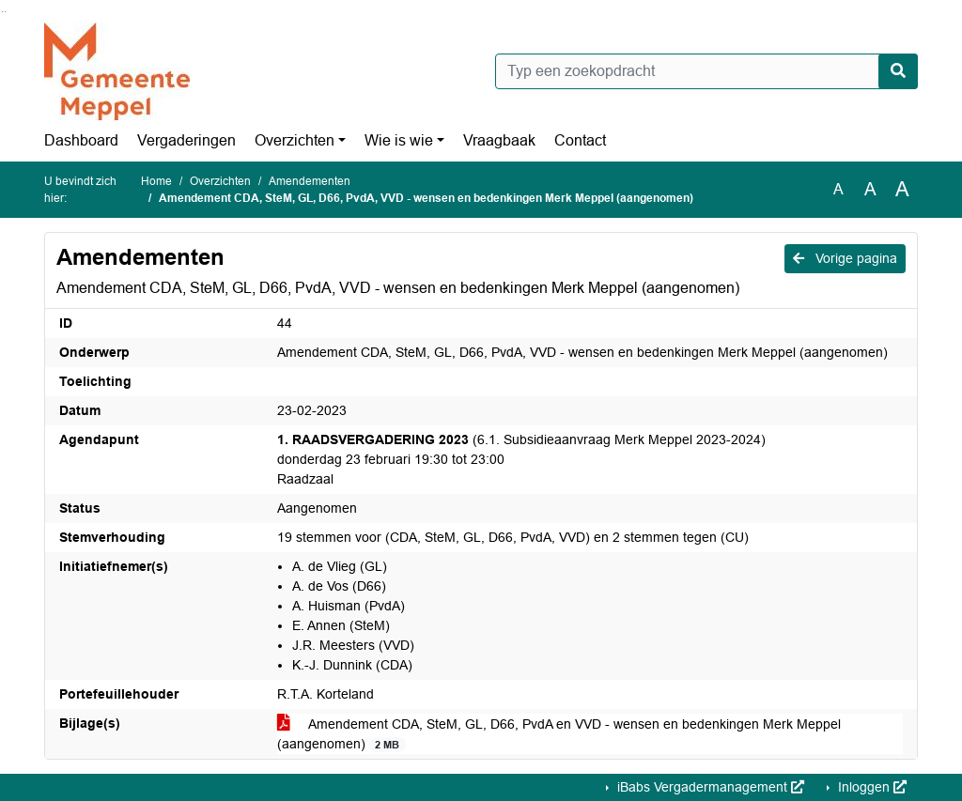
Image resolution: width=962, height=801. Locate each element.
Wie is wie (399, 140)
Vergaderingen (186, 140)
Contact (580, 140)
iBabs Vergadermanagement (708, 786)
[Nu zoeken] (898, 71)
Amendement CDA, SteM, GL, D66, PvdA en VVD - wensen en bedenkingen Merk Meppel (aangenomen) (559, 734)
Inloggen (870, 786)
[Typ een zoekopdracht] (706, 71)
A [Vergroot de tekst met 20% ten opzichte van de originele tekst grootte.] (870, 189)
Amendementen (309, 181)
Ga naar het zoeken (2, 11)
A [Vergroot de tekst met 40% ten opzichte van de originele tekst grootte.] (902, 189)
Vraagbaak (499, 140)
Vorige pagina (845, 258)
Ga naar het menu (5, 11)
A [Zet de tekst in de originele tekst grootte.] (838, 189)
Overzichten (294, 140)
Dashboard (81, 140)
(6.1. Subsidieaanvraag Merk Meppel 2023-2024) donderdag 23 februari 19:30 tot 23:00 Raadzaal (521, 459)
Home (156, 181)
